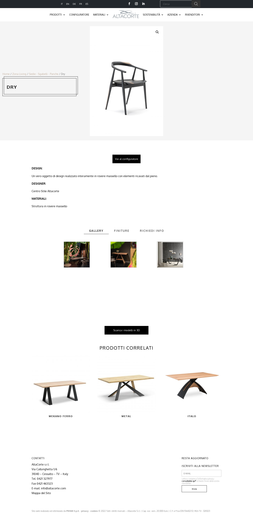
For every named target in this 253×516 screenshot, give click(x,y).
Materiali (99, 14)
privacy (85, 511)
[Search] (196, 3)
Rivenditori (192, 14)
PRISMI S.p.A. (72, 511)
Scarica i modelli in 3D (126, 330)
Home (6, 73)
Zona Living (19, 73)
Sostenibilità (151, 14)
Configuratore (79, 14)
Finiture (121, 230)
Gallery (96, 230)
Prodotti (56, 14)
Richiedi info (152, 230)
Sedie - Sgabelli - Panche (43, 73)
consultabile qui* (189, 481)
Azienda (172, 14)
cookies (94, 511)
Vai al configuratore (126, 159)
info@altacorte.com (53, 488)
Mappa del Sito (41, 493)
